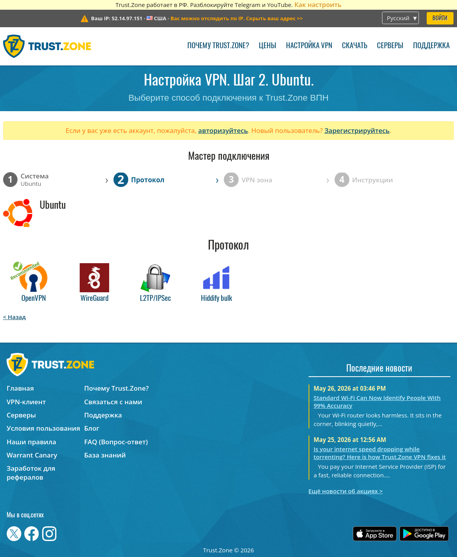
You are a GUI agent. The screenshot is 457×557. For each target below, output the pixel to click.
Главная (20, 388)
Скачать (354, 46)
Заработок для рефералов (31, 473)
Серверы (390, 46)
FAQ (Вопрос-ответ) (116, 441)
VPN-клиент (26, 401)
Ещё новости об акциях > (346, 491)
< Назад (14, 317)
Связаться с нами (113, 401)
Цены (267, 46)
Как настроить (317, 4)
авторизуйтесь (223, 130)
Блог (91, 428)
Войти (440, 18)
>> (237, 18)
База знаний (105, 454)
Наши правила (31, 441)
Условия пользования (43, 428)
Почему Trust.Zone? (218, 46)
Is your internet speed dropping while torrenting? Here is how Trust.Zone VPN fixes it (380, 453)
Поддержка (431, 46)
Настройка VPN (309, 46)
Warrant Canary (32, 454)
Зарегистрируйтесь (357, 130)
